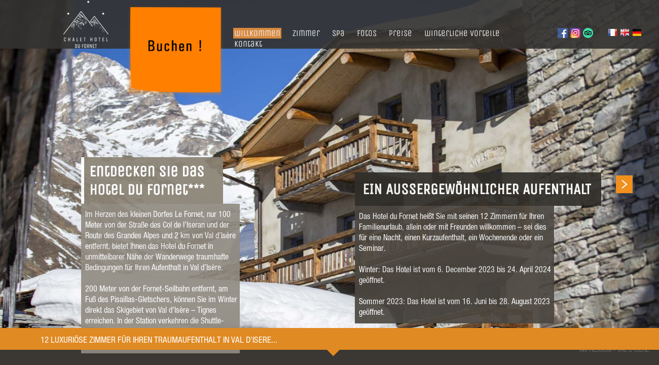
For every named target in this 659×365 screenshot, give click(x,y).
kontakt (248, 44)
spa (338, 33)
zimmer (306, 33)
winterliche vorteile (462, 33)
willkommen (257, 33)
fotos (367, 33)
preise (400, 33)
